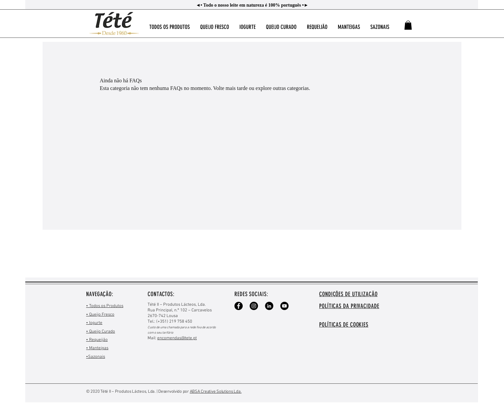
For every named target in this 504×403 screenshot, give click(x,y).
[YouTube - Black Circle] (284, 306)
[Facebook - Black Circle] (238, 306)
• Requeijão (97, 340)
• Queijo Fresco (100, 314)
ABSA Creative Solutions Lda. (216, 391)
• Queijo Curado (100, 331)
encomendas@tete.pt (177, 338)
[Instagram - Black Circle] (254, 306)
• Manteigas (97, 348)
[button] (408, 25)
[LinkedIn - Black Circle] (269, 306)
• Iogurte (94, 323)
